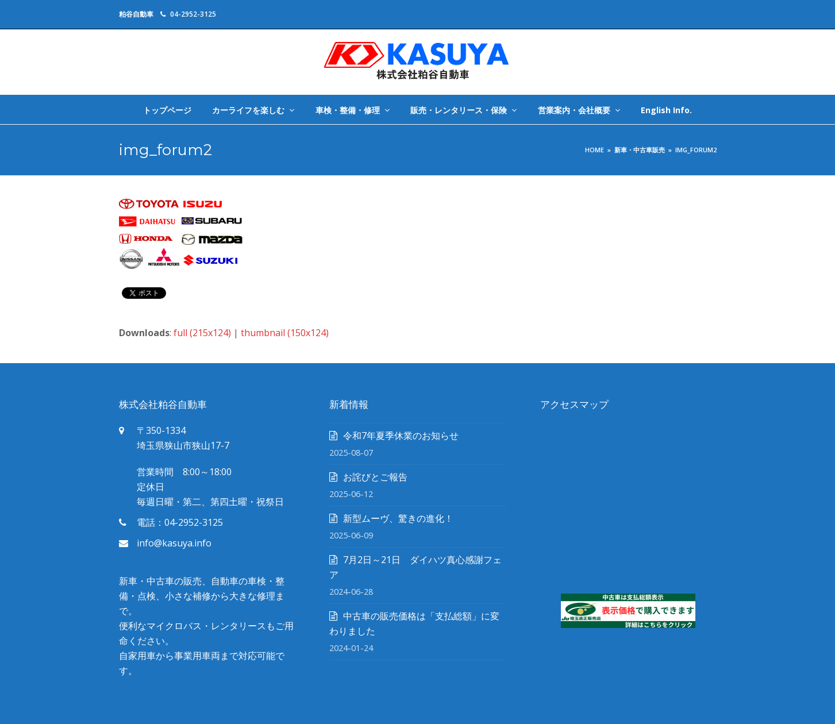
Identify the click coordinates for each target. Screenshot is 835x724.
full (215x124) (202, 332)
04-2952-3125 (193, 14)
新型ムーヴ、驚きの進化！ (398, 518)
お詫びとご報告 (375, 477)
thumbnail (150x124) (285, 332)
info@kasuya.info (174, 543)
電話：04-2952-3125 (180, 522)
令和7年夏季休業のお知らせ (401, 435)
